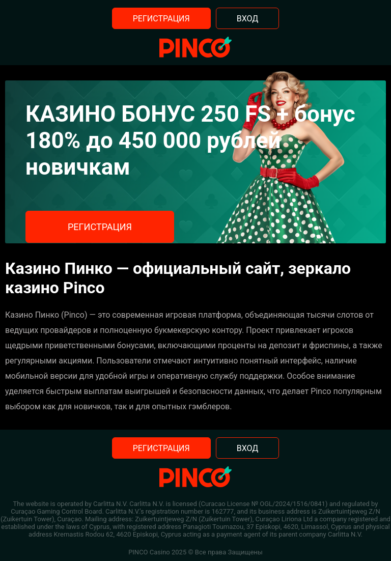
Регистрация (161, 18)
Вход (248, 18)
